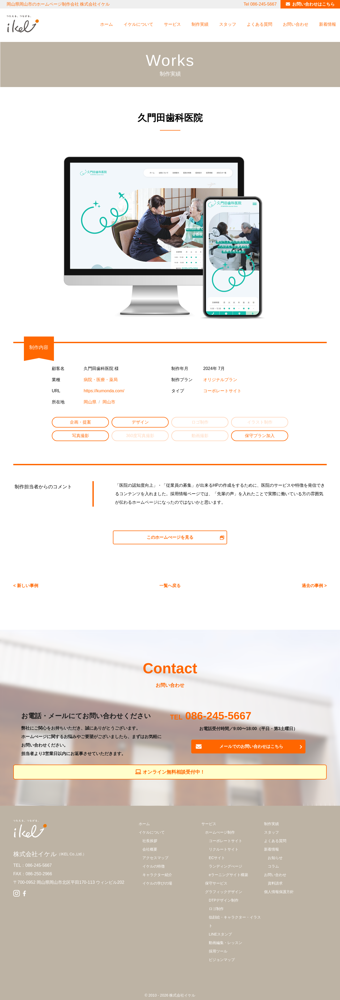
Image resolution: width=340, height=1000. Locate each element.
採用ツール (218, 951)
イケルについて (138, 24)
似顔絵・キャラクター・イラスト (235, 921)
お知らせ (275, 858)
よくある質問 (259, 24)
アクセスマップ (155, 858)
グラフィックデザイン (223, 892)
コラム (273, 866)
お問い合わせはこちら (313, 4)
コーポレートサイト (222, 391)
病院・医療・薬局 (101, 379)
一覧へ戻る (170, 585)
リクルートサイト (224, 849)
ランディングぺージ (225, 866)
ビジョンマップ (222, 960)
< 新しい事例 (25, 585)
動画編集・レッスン (225, 943)
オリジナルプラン (220, 379)
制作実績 (200, 24)
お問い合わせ (295, 24)
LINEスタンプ (220, 934)
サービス (172, 24)
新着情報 (327, 24)
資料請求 (275, 883)
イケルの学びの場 (157, 883)
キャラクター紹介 (157, 875)
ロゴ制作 (216, 909)
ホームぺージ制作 (220, 832)
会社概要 (149, 849)
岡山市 (109, 402)
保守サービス (216, 883)
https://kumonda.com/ (104, 391)
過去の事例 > (314, 585)
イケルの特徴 (153, 866)
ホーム (106, 24)
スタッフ (227, 24)
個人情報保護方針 (279, 892)
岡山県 (90, 402)
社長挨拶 (149, 841)
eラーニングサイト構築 (228, 875)
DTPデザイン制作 (224, 900)
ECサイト (217, 858)
